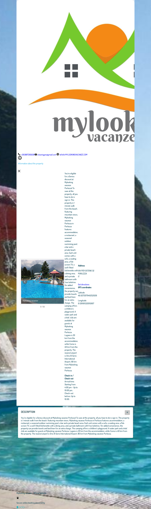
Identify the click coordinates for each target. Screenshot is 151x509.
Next (76, 281)
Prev (25, 281)
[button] (127, 412)
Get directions (100, 284)
